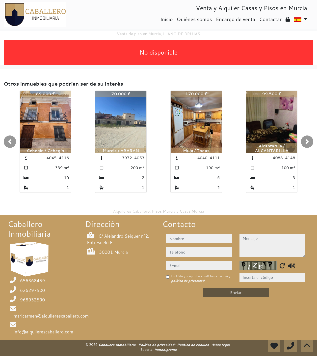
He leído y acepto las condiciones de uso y (200, 278)
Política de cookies (193, 344)
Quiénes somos (194, 19)
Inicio (166, 19)
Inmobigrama (165, 349)
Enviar (235, 292)
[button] (10, 141)
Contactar (270, 19)
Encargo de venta (235, 19)
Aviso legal (221, 344)
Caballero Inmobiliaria (117, 344)
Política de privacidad (156, 344)
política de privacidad (188, 281)
